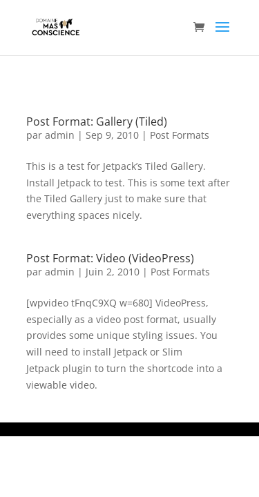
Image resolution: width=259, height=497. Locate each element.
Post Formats (179, 135)
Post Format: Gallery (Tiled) (96, 121)
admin (60, 135)
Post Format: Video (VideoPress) (110, 258)
